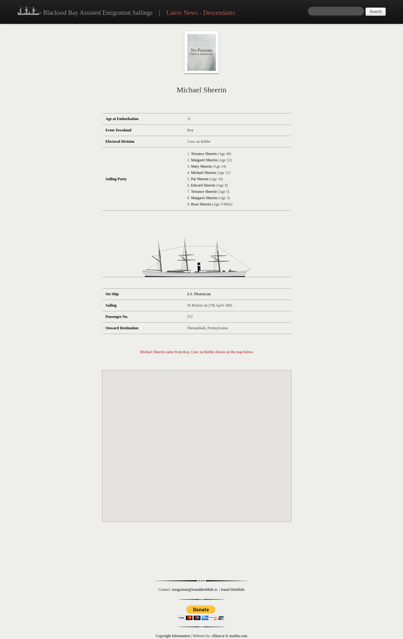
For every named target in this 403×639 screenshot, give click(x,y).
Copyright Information (173, 636)
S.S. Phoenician (199, 294)
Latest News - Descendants (201, 12)
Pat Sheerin (199, 179)
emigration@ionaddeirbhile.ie (194, 589)
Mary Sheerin (201, 166)
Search (376, 11)
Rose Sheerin (201, 204)
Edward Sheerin (203, 185)
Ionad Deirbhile (233, 589)
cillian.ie (217, 636)
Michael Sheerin (203, 172)
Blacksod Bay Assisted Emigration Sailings (85, 11)
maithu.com (238, 636)
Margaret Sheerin (204, 160)
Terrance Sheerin (204, 154)
